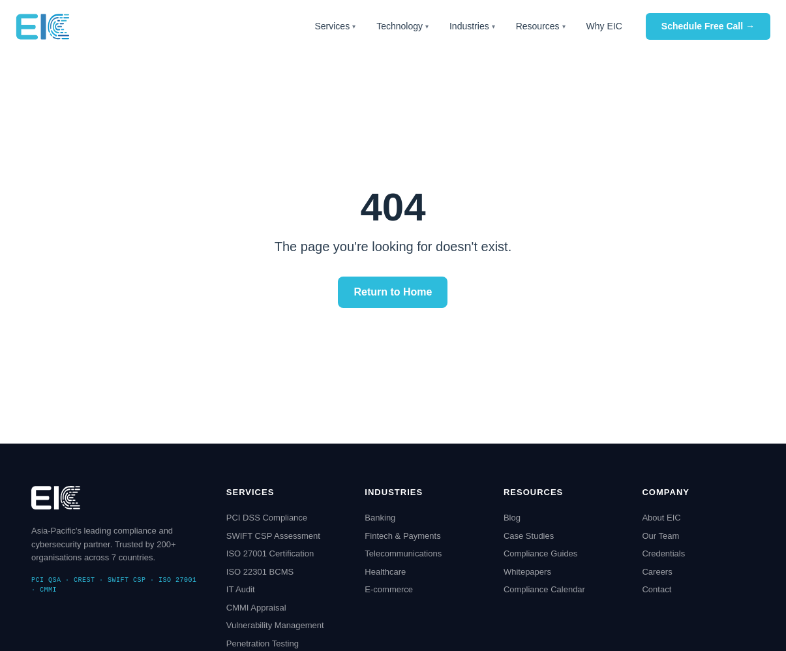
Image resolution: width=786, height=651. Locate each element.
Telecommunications (403, 553)
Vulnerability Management (275, 625)
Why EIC (604, 26)
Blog (512, 517)
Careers (657, 572)
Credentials (663, 553)
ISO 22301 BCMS (260, 572)
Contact (656, 589)
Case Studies (529, 536)
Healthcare (385, 572)
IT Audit (240, 589)
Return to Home (393, 291)
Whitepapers (527, 572)
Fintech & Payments (402, 536)
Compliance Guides (540, 553)
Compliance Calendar (544, 589)
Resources (541, 26)
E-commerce (389, 589)
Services (334, 26)
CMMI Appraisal (256, 608)
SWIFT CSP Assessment (273, 536)
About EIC (661, 517)
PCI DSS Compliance (266, 517)
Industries (472, 26)
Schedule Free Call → (708, 26)
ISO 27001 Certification (270, 553)
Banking (380, 517)
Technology (402, 26)
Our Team (660, 536)
